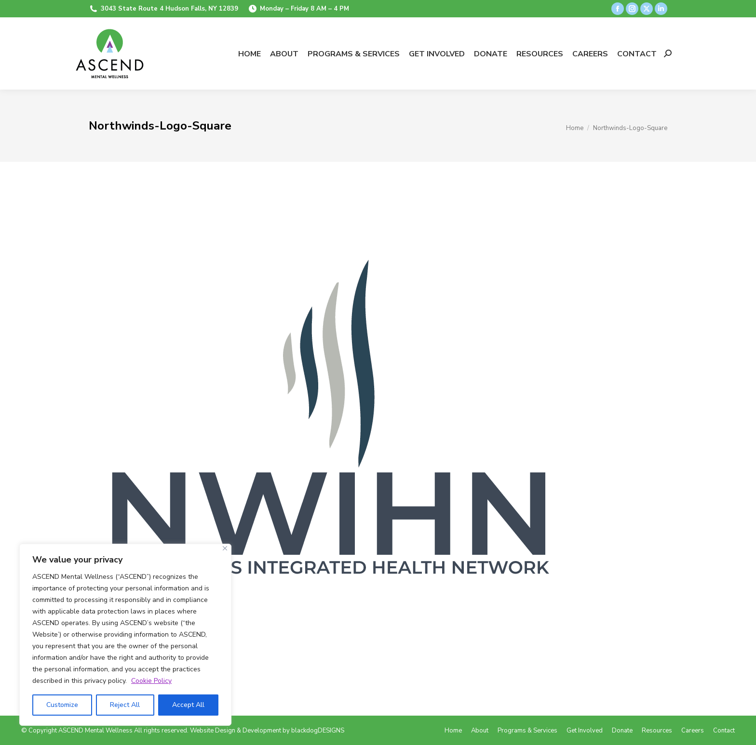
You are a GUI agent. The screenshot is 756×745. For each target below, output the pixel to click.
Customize (62, 704)
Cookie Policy (151, 680)
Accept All (188, 704)
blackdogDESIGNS (317, 730)
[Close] (225, 548)
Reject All (125, 704)
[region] (125, 635)
